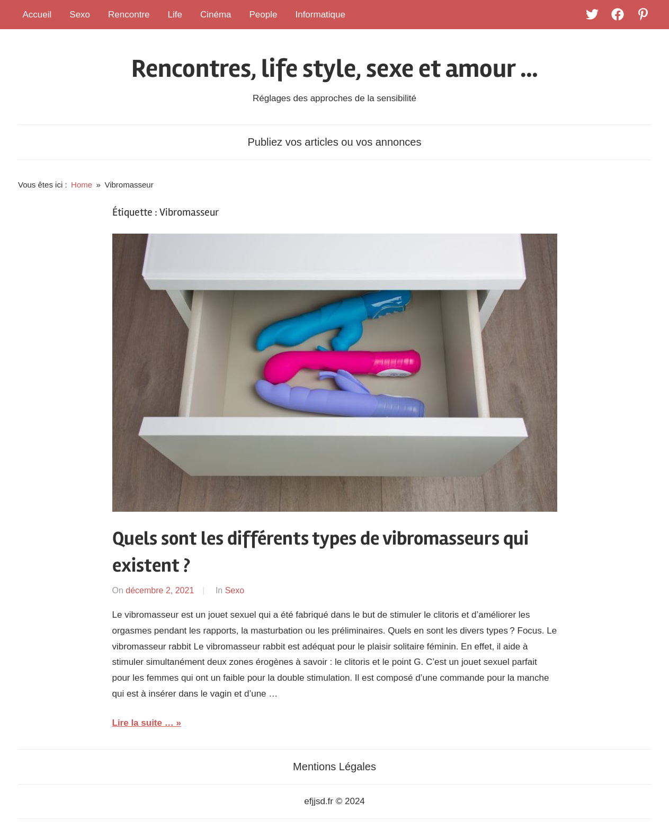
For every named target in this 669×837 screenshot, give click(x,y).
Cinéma (215, 15)
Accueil (37, 15)
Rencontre (128, 15)
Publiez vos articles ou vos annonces (335, 142)
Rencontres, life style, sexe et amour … (334, 68)
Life (175, 15)
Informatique (320, 15)
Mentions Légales (334, 766)
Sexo (79, 15)
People (263, 15)
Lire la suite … (143, 723)
